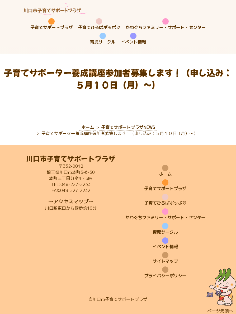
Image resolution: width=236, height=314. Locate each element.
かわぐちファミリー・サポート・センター (165, 27)
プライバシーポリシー (165, 276)
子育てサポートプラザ (51, 27)
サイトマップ (165, 261)
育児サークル (102, 42)
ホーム (165, 174)
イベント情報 (133, 42)
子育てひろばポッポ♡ (99, 27)
